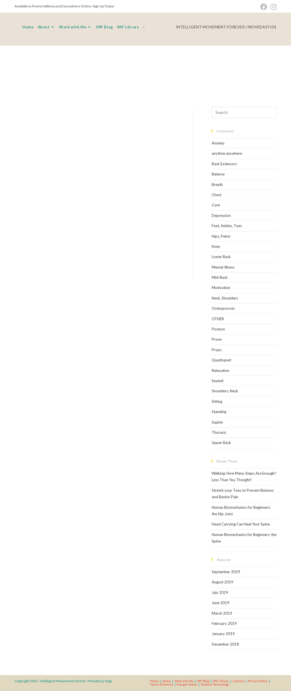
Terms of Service (161, 684)
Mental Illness (223, 267)
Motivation (221, 287)
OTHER (218, 319)
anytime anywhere (227, 153)
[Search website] (143, 27)
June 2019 (220, 602)
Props (217, 349)
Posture (218, 329)
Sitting (217, 401)
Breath (217, 184)
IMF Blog (203, 681)
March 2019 (222, 613)
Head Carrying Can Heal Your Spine (241, 524)
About (166, 681)
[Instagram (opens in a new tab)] (273, 6)
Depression (221, 215)
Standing (219, 411)
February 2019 (224, 623)
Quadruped (221, 360)
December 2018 (225, 644)
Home (154, 681)
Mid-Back (220, 277)
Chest (216, 194)
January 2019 (223, 633)
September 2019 (226, 571)
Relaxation (220, 370)
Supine (217, 422)
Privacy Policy (258, 681)
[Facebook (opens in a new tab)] (264, 6)
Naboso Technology (215, 684)
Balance (218, 174)
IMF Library (221, 681)
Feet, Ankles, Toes (227, 225)
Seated (217, 380)
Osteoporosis (223, 308)
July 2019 (220, 592)
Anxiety (218, 143)
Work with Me (184, 681)
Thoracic (219, 432)
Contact (238, 681)
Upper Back (221, 442)
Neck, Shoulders (225, 298)
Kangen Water (187, 684)
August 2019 (222, 582)
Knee (216, 246)
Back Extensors (224, 164)
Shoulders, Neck (225, 391)
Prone (217, 339)
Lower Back (221, 256)
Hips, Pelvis (221, 236)
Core (216, 205)
